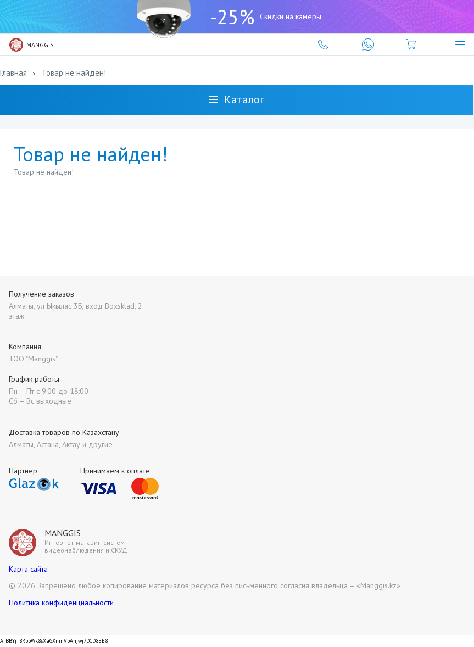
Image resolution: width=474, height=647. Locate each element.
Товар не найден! (74, 73)
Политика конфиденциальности (61, 602)
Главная (13, 73)
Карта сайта (28, 569)
